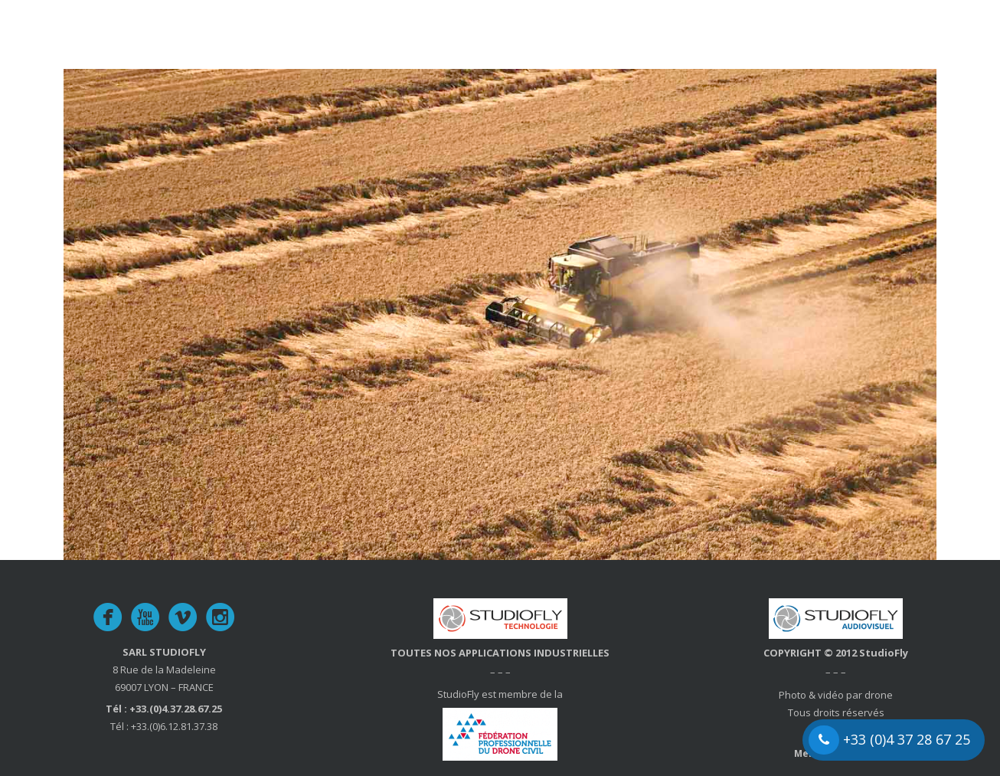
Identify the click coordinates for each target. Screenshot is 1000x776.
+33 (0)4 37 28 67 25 (889, 740)
